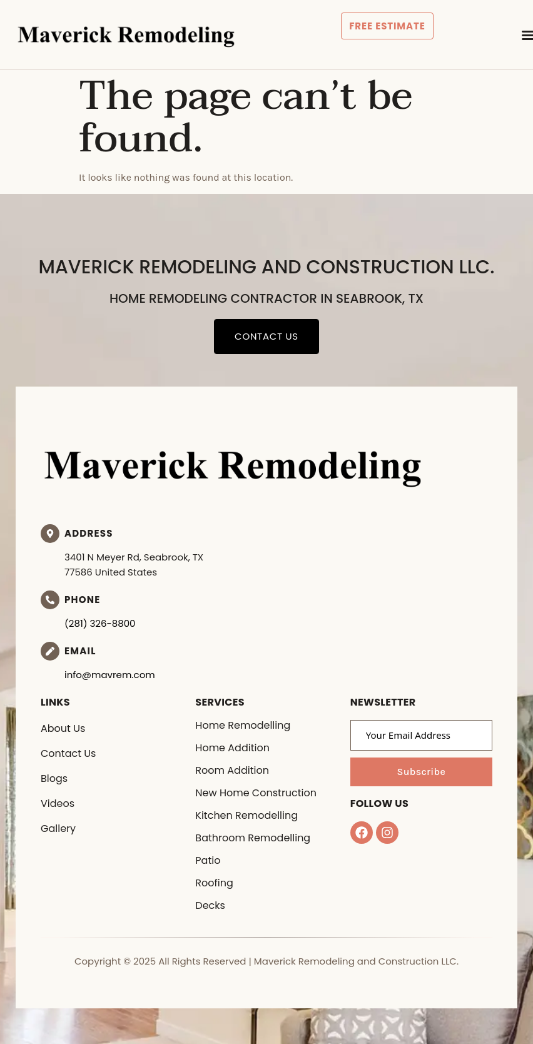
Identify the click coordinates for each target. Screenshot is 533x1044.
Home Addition (232, 748)
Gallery (58, 828)
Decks (210, 905)
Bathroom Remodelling (252, 838)
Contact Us (68, 753)
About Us (63, 728)
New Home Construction (256, 793)
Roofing (214, 883)
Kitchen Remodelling (246, 815)
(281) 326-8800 (100, 623)
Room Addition (232, 770)
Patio (207, 860)
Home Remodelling (242, 725)
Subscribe (421, 772)
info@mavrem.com (109, 674)
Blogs (54, 778)
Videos (57, 803)
